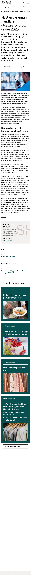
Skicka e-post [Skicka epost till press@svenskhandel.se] (7, 240)
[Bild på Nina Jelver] (15, 256)
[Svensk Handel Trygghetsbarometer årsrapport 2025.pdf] (15, 271)
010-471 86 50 (7, 238)
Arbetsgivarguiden (6, 7)
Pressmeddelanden (17, 11)
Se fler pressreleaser (13, 446)
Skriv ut (24, 67)
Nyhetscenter (18, 7)
